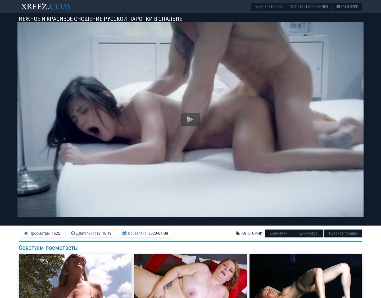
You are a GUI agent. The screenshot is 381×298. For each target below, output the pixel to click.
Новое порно (268, 6)
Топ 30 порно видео (309, 6)
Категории (347, 6)
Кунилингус (308, 233)
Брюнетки (278, 233)
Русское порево (343, 233)
